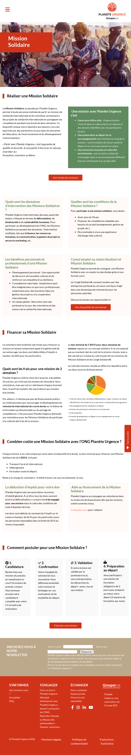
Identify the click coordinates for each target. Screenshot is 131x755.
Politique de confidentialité (79, 741)
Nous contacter (79, 690)
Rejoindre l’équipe (49, 715)
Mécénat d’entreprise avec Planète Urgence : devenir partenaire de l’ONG (50, 705)
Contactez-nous (79, 509)
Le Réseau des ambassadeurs (47, 721)
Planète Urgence (20, 739)
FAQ (11, 701)
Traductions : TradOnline (107, 741)
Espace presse (78, 693)
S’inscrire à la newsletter (78, 699)
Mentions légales (51, 739)
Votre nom (101, 646)
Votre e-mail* (55, 646)
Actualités (14, 697)
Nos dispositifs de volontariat (90, 307)
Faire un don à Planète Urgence (48, 692)
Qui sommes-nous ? (18, 692)
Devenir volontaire (50, 727)
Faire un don (127, 418)
